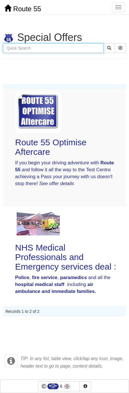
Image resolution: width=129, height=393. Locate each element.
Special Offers (42, 37)
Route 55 (22, 9)
